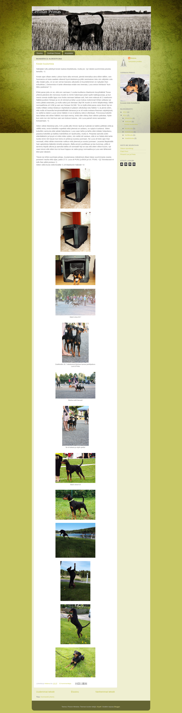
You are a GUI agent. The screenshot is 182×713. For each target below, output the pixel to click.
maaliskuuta (129, 138)
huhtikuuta (129, 135)
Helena (133, 58)
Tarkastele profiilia (135, 61)
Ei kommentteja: (65, 683)
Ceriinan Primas (46, 11)
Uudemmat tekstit (45, 691)
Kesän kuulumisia (45, 64)
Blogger (117, 707)
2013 (125, 112)
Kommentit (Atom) (47, 697)
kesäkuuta (129, 128)
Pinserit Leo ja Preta (128, 154)
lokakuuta (129, 118)
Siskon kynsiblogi (126, 148)
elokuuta (128, 121)
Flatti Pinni (124, 151)
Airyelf (99, 707)
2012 (125, 115)
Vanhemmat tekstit (105, 691)
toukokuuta (129, 132)
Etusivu (40, 53)
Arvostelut (69, 53)
